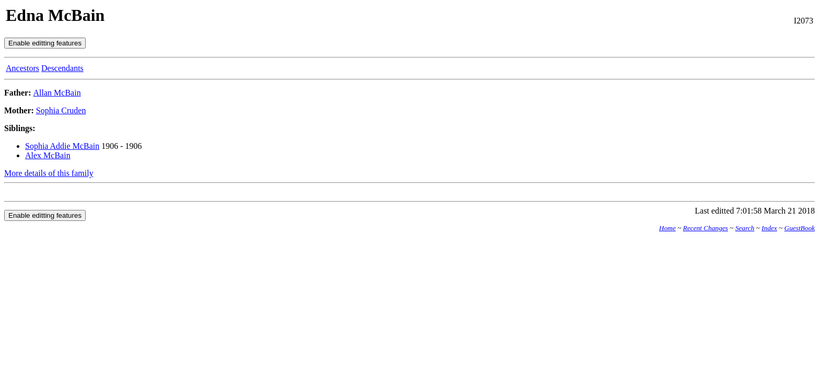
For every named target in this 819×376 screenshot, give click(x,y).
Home (667, 228)
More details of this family (48, 173)
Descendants (62, 68)
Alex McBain (48, 155)
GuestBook (800, 228)
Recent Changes (705, 228)
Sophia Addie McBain (62, 146)
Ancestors (22, 68)
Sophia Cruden (61, 110)
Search (745, 228)
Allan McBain (57, 92)
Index (769, 228)
